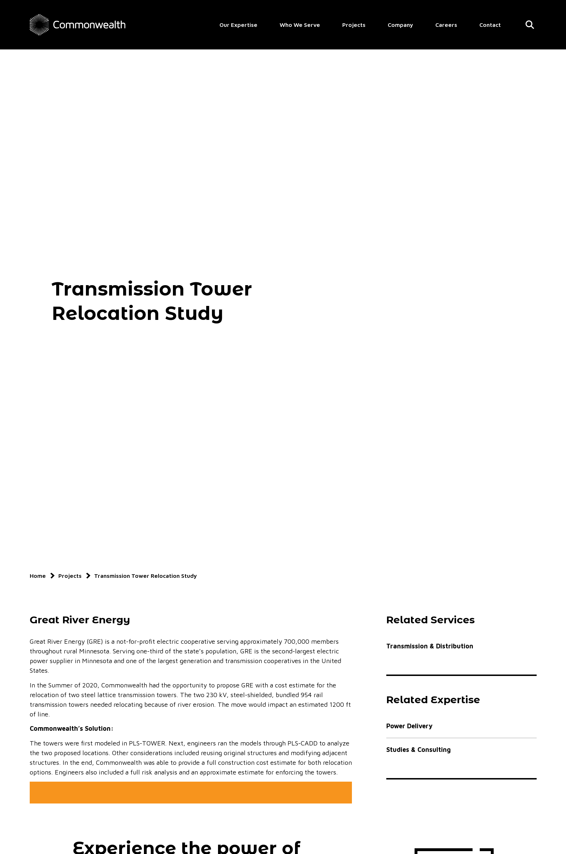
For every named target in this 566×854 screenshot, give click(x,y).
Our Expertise (238, 24)
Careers (446, 24)
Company (400, 24)
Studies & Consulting (418, 749)
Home (38, 575)
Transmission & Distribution (429, 646)
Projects (354, 24)
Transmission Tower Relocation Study (145, 575)
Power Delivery (409, 726)
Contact (490, 24)
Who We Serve (300, 24)
